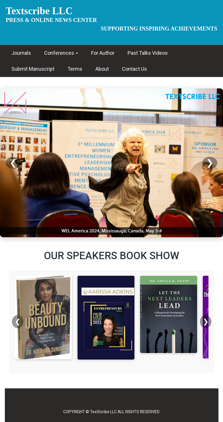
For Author (102, 53)
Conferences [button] (61, 53)
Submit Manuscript (32, 69)
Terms (74, 69)
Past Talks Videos (148, 53)
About (102, 69)
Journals (21, 53)
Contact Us (134, 69)
